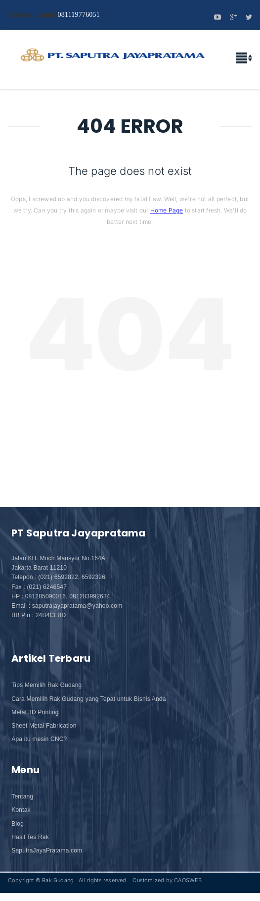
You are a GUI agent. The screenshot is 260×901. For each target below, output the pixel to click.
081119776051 (79, 14)
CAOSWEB (188, 880)
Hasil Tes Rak (30, 837)
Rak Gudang (58, 880)
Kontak (21, 809)
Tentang (22, 796)
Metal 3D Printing (34, 712)
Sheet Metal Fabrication (43, 725)
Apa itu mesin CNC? (39, 739)
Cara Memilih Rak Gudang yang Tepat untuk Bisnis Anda (88, 698)
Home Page (166, 210)
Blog (17, 823)
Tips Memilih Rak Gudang (46, 685)
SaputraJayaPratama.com (46, 850)
